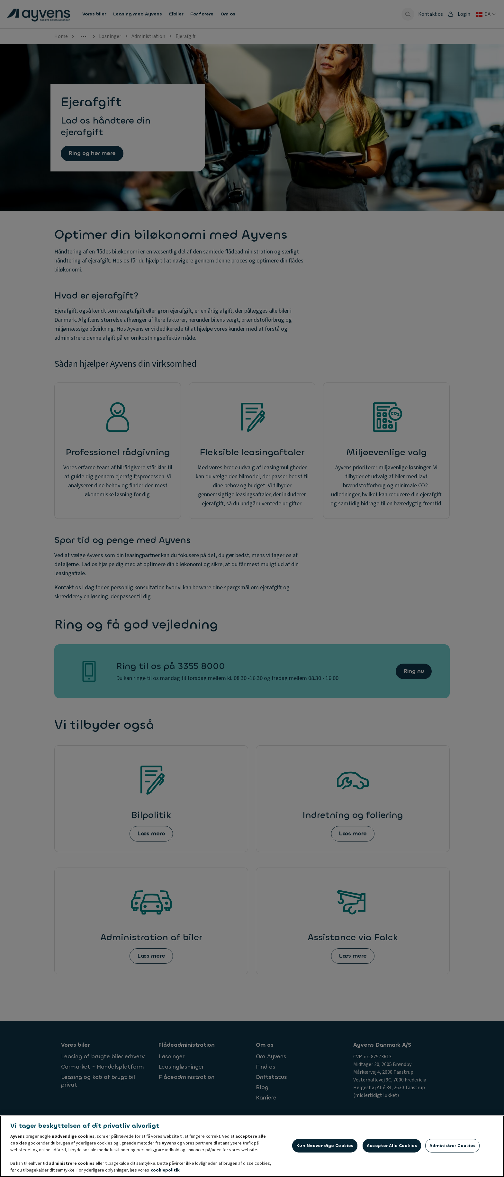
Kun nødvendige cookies (324, 1148)
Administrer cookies (452, 1148)
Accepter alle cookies (392, 1148)
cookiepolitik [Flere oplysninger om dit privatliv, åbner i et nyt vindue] (165, 1172)
